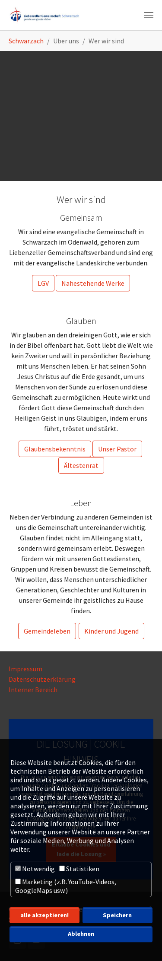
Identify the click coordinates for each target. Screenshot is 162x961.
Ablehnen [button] (81, 934)
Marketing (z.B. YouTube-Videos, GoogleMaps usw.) (65, 886)
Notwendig (35, 868)
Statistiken (79, 868)
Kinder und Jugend (111, 631)
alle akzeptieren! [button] (44, 915)
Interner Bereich (34, 689)
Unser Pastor (117, 449)
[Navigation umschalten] (148, 15)
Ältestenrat (81, 465)
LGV (43, 283)
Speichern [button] (117, 915)
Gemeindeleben (47, 631)
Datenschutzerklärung (42, 679)
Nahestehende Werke (92, 283)
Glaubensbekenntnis (55, 449)
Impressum (25, 668)
